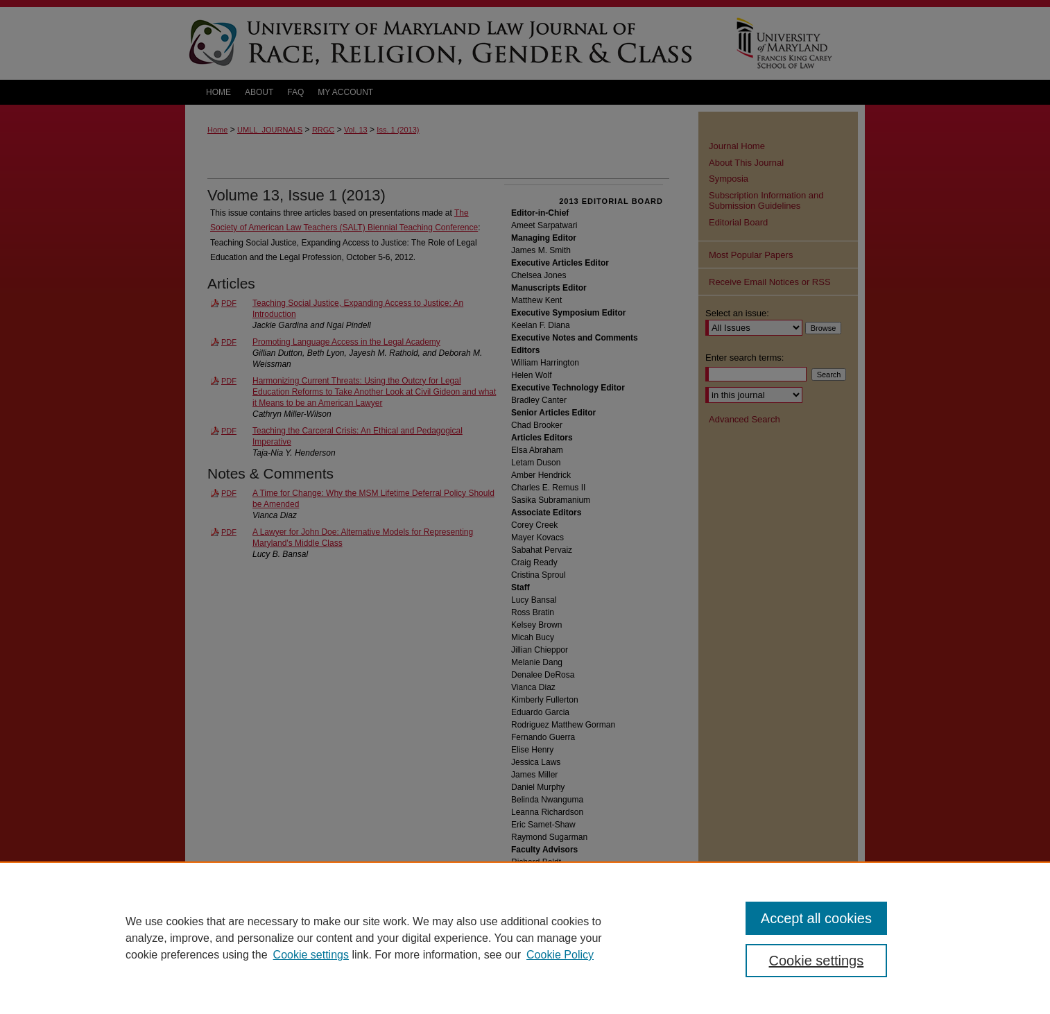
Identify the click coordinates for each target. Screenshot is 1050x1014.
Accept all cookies (816, 918)
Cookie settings (311, 955)
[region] (525, 937)
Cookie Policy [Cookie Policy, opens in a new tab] (560, 955)
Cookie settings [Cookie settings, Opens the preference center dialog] (816, 960)
